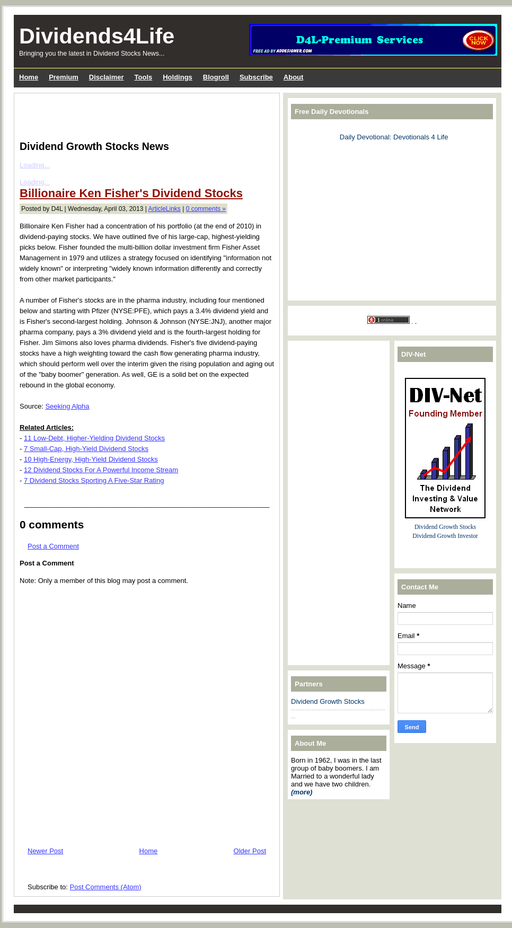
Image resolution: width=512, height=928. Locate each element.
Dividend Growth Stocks (328, 701)
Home (148, 851)
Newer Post (45, 851)
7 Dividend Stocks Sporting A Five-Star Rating (94, 480)
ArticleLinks (164, 209)
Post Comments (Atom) (106, 887)
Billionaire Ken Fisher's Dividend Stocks (131, 193)
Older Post (250, 851)
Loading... (35, 165)
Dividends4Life (96, 36)
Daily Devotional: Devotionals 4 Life (394, 137)
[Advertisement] (144, 114)
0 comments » (206, 209)
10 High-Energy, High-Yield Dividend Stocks (91, 459)
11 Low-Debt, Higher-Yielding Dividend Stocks (94, 438)
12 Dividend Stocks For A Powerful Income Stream (101, 470)
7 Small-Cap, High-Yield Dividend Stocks (86, 449)
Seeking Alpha (67, 406)
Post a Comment (53, 546)
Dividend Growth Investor (445, 536)
